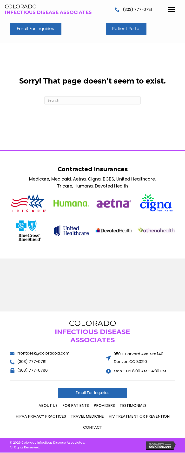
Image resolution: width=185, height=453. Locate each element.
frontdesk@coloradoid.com (43, 353)
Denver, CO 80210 (130, 362)
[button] (36, 29)
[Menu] (171, 10)
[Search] (92, 101)
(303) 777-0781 (137, 9)
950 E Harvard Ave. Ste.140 (138, 354)
